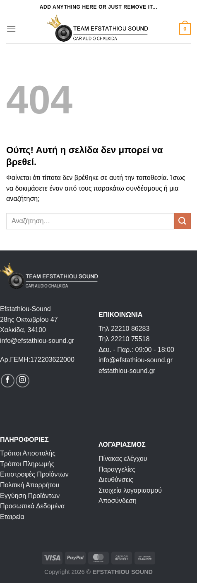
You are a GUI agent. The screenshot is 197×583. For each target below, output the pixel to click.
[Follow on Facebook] (7, 380)
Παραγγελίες (116, 469)
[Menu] (11, 29)
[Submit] (182, 221)
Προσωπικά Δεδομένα (32, 506)
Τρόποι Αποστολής (27, 453)
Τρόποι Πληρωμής (27, 463)
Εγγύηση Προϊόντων (30, 495)
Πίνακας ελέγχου (122, 458)
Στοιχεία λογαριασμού (130, 490)
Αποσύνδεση (117, 500)
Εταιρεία (12, 516)
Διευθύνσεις (115, 479)
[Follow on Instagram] (22, 380)
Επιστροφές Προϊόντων (34, 474)
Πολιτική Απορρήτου (29, 485)
